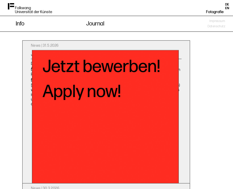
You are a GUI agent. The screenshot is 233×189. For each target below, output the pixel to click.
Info (20, 23)
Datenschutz (216, 26)
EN (227, 8)
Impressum (217, 21)
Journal (95, 23)
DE (227, 5)
